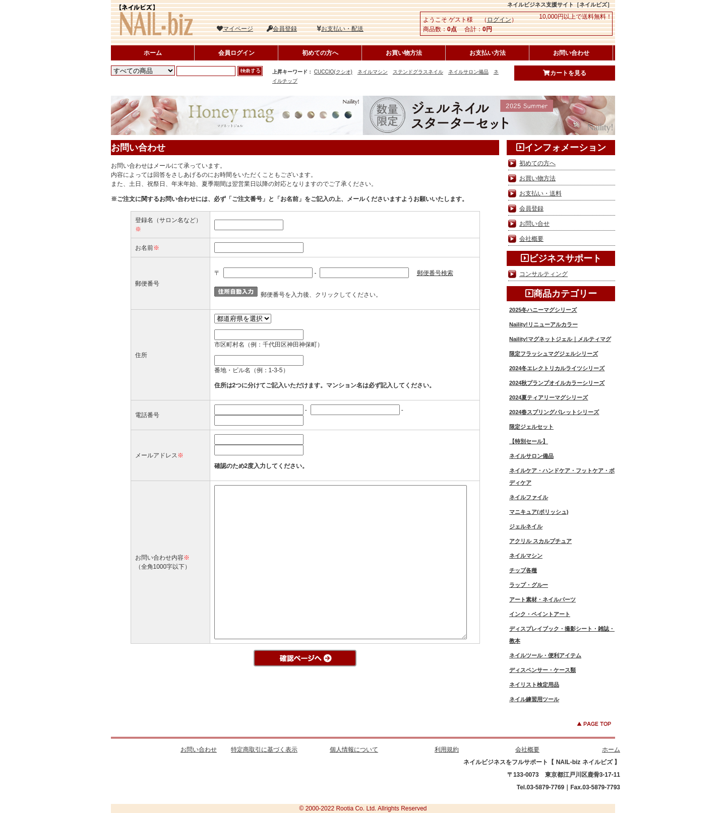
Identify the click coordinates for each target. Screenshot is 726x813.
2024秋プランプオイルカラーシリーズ (556, 383)
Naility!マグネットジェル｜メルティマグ (560, 339)
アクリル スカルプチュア (540, 541)
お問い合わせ (571, 52)
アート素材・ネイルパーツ (542, 599)
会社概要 (531, 238)
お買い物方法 (404, 52)
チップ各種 (523, 570)
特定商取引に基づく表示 (264, 749)
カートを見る (564, 73)
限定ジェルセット (531, 427)
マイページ (235, 28)
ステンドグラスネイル (418, 72)
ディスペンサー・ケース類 (542, 670)
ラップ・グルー (528, 585)
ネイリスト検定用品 (534, 685)
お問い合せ (534, 223)
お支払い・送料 (540, 193)
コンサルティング (543, 274)
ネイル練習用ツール (534, 699)
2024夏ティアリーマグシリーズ (548, 397)
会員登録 (282, 28)
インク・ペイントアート (539, 614)
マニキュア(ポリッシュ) (538, 512)
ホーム (153, 52)
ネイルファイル (528, 497)
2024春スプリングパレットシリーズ (554, 412)
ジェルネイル (525, 526)
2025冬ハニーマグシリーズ (543, 310)
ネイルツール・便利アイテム (545, 655)
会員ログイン (236, 52)
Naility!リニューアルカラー (543, 324)
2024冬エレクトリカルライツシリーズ (556, 368)
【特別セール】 (528, 441)
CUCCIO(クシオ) (333, 72)
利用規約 (447, 749)
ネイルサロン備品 (468, 72)
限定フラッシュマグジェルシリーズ (553, 354)
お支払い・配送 (340, 28)
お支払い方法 (487, 52)
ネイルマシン (372, 72)
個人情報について (354, 749)
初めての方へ (320, 52)
